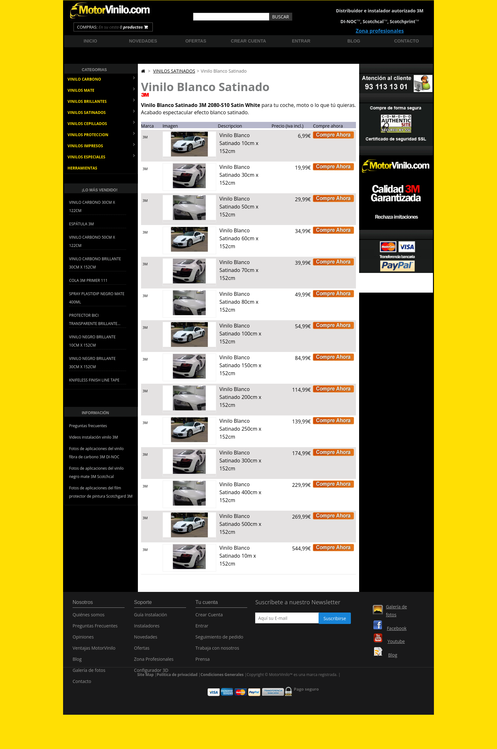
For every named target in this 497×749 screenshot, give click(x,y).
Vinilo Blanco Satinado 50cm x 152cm (238, 206)
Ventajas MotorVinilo (94, 651)
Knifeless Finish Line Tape (94, 380)
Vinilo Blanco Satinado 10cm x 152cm (238, 143)
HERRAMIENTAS (82, 168)
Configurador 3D (151, 674)
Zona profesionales (380, 30)
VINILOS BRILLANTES (101, 100)
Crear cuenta (248, 40)
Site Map (145, 704)
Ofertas (195, 40)
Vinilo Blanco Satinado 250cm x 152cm (240, 428)
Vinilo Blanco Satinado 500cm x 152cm (240, 524)
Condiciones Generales (222, 704)
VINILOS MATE (101, 89)
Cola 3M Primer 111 (88, 280)
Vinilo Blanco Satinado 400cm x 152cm (240, 492)
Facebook (396, 628)
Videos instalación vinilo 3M (93, 437)
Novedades (143, 40)
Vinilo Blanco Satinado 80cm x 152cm (238, 301)
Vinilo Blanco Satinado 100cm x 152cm (240, 333)
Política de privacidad (177, 704)
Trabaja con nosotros (217, 651)
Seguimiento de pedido (219, 640)
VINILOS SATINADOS (101, 112)
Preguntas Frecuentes (95, 629)
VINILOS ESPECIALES (101, 156)
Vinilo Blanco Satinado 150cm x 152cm (240, 365)
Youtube (396, 641)
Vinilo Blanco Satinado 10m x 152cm (237, 555)
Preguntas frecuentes (88, 425)
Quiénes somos (89, 618)
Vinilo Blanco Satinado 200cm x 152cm (240, 397)
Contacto (406, 40)
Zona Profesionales (154, 663)
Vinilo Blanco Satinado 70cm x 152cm (238, 270)
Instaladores (147, 629)
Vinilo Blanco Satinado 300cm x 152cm (240, 460)
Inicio (90, 40)
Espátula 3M (81, 224)
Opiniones (83, 640)
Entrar (301, 40)
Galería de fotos (89, 674)
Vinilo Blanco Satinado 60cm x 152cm (238, 238)
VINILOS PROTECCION (101, 134)
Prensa (203, 663)
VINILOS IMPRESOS (101, 145)
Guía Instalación (150, 618)
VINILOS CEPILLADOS (101, 123)
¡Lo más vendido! (100, 190)
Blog (353, 40)
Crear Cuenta (209, 618)
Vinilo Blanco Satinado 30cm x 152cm (238, 174)
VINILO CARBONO (101, 78)
